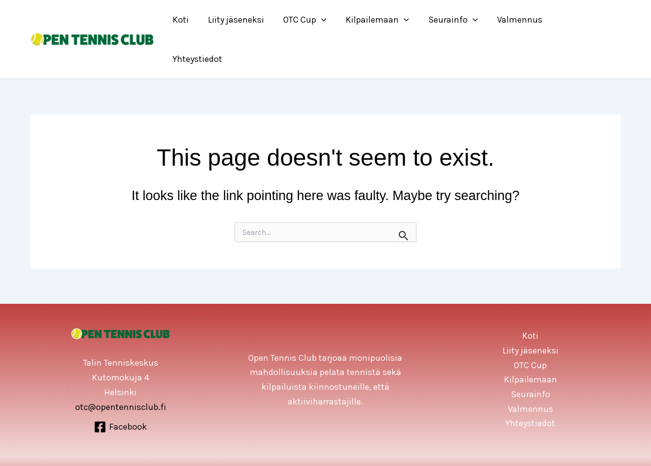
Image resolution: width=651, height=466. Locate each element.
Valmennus (521, 19)
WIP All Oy (390, 441)
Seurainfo (456, 19)
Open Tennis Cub (338, 441)
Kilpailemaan (382, 19)
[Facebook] (120, 388)
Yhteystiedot (587, 19)
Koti (190, 19)
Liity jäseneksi (244, 19)
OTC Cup (311, 19)
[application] (328, 19)
